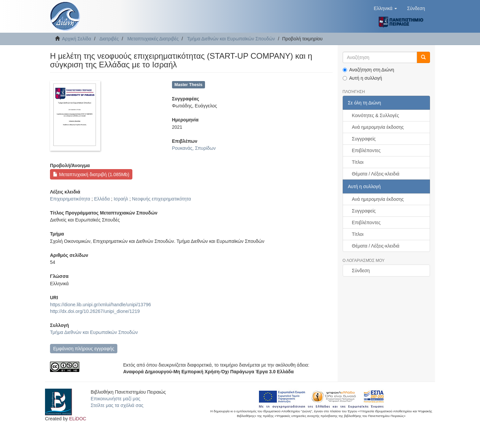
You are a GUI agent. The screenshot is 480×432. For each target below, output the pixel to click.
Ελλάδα (102, 198)
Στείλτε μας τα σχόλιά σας (117, 405)
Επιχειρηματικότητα (70, 198)
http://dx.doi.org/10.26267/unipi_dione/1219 (95, 311)
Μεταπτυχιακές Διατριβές (153, 38)
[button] (385, 8)
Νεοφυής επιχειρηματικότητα (161, 198)
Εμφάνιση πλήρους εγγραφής (83, 348)
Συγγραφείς (364, 138)
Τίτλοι (358, 162)
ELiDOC (77, 418)
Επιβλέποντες (366, 150)
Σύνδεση (361, 270)
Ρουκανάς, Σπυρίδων (194, 148)
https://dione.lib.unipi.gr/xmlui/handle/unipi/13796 (100, 304)
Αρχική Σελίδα (76, 38)
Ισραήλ (121, 198)
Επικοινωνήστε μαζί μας (115, 398)
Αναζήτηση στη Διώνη (368, 69)
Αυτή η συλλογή (362, 78)
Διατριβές (109, 38)
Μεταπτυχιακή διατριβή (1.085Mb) (91, 174)
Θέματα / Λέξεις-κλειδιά (376, 173)
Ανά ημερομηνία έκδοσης (378, 127)
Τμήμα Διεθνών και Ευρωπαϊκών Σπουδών (231, 38)
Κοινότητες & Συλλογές (375, 115)
